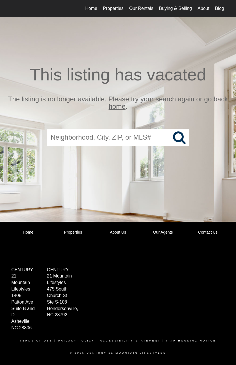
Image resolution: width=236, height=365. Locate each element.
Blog (219, 8)
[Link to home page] (15, 8)
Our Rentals (141, 8)
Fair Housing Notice (191, 340)
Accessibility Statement (130, 340)
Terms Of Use (36, 340)
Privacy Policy (76, 340)
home (117, 106)
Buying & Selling (175, 8)
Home (91, 8)
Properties (113, 8)
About (203, 8)
